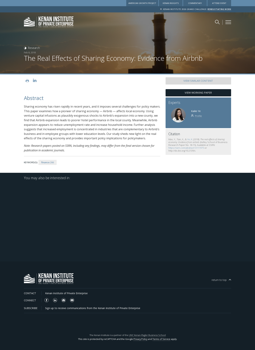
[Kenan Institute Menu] (228, 22)
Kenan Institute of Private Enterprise (66, 293)
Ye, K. (190, 139)
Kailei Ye (196, 111)
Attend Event (219, 3)
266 (47, 162)
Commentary (195, 3)
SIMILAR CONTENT (198, 80)
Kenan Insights (171, 3)
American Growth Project (142, 3)
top (219, 280)
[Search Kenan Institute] (217, 22)
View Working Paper (198, 92)
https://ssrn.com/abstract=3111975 (186, 147)
